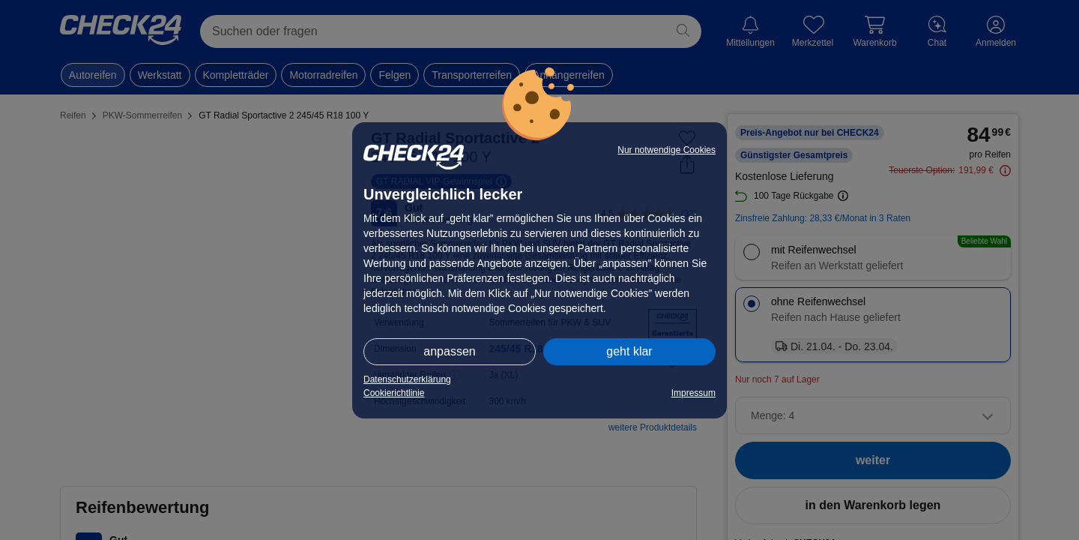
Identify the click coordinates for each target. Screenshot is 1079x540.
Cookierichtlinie (393, 393)
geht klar (629, 351)
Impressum (693, 393)
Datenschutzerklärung (407, 379)
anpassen (449, 351)
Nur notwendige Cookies (666, 150)
